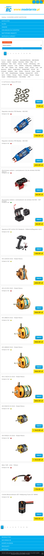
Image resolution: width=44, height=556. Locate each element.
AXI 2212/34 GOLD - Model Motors (12, 288)
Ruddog (22, 73)
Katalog (4, 17)
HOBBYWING (36, 65)
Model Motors (16, 69)
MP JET (33, 69)
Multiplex (10, 71)
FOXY (14, 63)
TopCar (20, 75)
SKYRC (36, 73)
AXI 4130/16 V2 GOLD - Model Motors (13, 376)
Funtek (25, 63)
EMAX (27, 62)
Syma (3, 75)
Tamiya (14, 75)
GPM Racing (32, 63)
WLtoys (37, 75)
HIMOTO (21, 65)
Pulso (33, 71)
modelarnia (22, 9)
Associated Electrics (25, 60)
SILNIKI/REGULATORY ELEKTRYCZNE (16, 17)
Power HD (27, 71)
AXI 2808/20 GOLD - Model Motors (12, 347)
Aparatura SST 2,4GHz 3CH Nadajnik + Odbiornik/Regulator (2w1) (22, 229)
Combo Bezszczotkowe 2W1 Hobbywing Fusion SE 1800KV (20, 494)
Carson (3, 62)
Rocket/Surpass (14, 73)
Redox (38, 71)
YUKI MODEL (22, 76)
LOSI (37, 67)
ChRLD (9, 62)
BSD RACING (35, 60)
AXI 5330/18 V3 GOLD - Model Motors (13, 406)
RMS (7, 73)
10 (29, 53)
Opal (16, 71)
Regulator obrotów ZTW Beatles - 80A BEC (15, 141)
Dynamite (21, 62)
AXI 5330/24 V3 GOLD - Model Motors (13, 435)
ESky (31, 62)
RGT (3, 73)
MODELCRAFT (25, 69)
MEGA (9, 69)
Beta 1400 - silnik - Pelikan (10, 465)
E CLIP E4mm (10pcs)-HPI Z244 (11, 82)
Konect (32, 67)
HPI (3, 67)
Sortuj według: (7, 42)
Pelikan (21, 71)
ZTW (29, 76)
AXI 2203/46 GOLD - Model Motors (12, 258)
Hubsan (11, 67)
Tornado (26, 75)
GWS (16, 65)
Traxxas (32, 75)
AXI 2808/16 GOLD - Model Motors (12, 317)
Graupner (10, 65)
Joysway (21, 67)
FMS (10, 63)
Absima (9, 60)
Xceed (3, 76)
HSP (6, 67)
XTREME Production (12, 76)
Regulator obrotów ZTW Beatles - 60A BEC (15, 111)
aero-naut (15, 60)
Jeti (16, 67)
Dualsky (15, 62)
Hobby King (28, 65)
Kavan (26, 67)
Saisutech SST (29, 73)
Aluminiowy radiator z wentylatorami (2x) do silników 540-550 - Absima (21, 171)
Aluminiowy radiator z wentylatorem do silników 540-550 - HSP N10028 (21, 200)
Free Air (20, 63)
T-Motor (9, 75)
